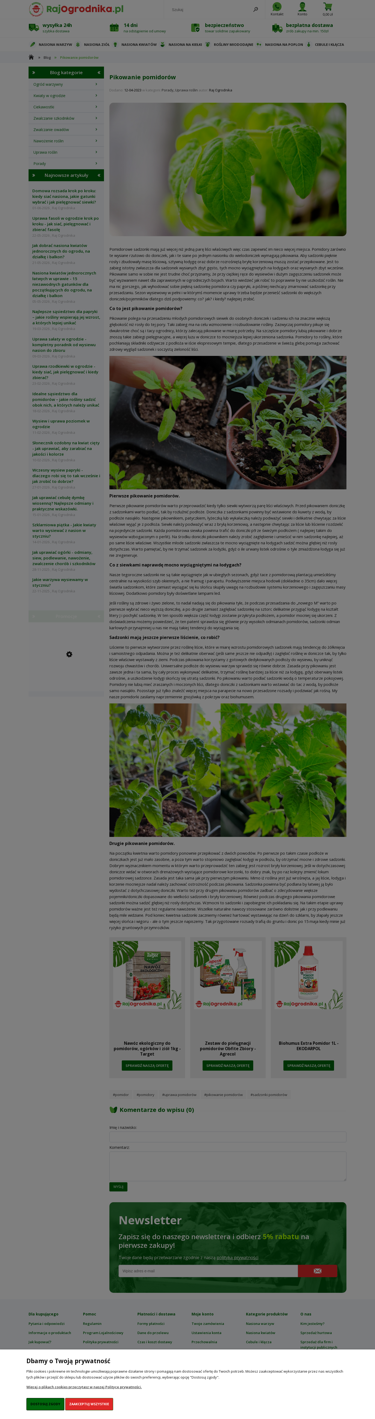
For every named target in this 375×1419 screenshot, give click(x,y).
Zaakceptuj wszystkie (89, 1404)
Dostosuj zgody (45, 1404)
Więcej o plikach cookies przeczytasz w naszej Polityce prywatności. (84, 1386)
